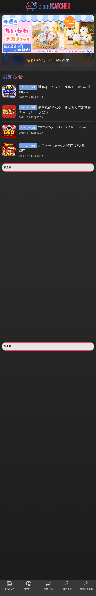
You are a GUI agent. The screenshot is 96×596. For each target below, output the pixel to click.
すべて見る (13, 213)
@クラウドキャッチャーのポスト (47, 567)
